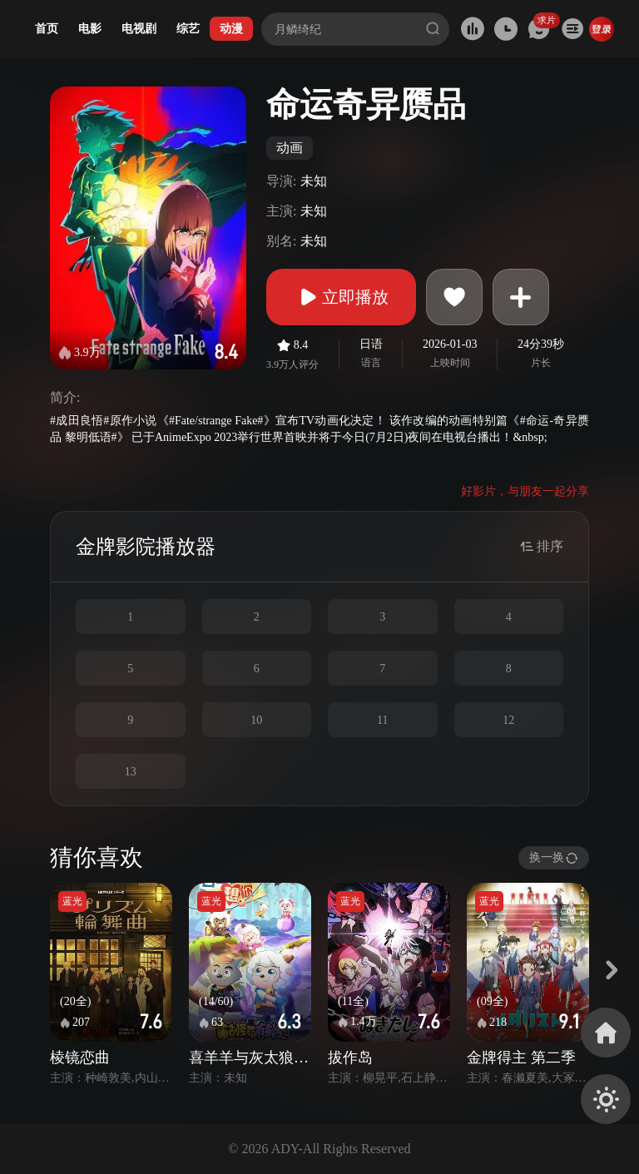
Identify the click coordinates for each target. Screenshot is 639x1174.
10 (256, 720)
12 (508, 720)
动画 (289, 148)
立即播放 (341, 297)
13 (130, 771)
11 (382, 720)
